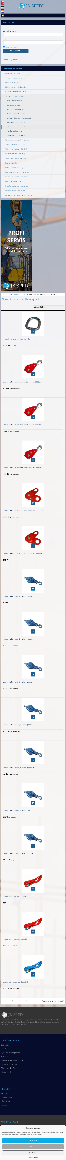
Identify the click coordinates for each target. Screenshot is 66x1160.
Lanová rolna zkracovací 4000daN (15, 939)
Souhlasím (33, 1141)
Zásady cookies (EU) (8, 1068)
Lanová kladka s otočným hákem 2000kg (18, 639)
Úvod (4, 294)
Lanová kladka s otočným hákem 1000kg (17, 596)
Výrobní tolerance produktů (11, 1053)
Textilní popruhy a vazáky (17, 294)
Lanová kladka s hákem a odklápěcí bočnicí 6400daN (22, 468)
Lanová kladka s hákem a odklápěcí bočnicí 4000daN (22, 425)
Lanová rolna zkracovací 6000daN (15, 982)
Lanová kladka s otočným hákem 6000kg (18, 853)
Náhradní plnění (6, 1072)
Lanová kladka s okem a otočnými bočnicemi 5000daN (22, 553)
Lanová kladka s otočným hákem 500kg (17, 810)
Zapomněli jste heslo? (11, 60)
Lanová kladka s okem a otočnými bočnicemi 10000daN (23, 510)
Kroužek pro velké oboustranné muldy (17, 339)
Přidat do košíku (33, 331)
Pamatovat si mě (10, 47)
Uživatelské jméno (9, 31)
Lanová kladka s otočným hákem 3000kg (18, 725)
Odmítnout (33, 1147)
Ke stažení (4, 1056)
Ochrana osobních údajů (9, 1064)
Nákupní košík (6, 1101)
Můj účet (4, 1093)
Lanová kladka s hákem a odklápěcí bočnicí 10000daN (22, 382)
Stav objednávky (7, 1097)
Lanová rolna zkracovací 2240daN (15, 896)
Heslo (5, 39)
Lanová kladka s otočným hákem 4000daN (18, 768)
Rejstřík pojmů (6, 1049)
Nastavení (33, 1153)
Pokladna (4, 1105)
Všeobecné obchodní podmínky (12, 1060)
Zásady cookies (33, 1157)
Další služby (5, 1045)
